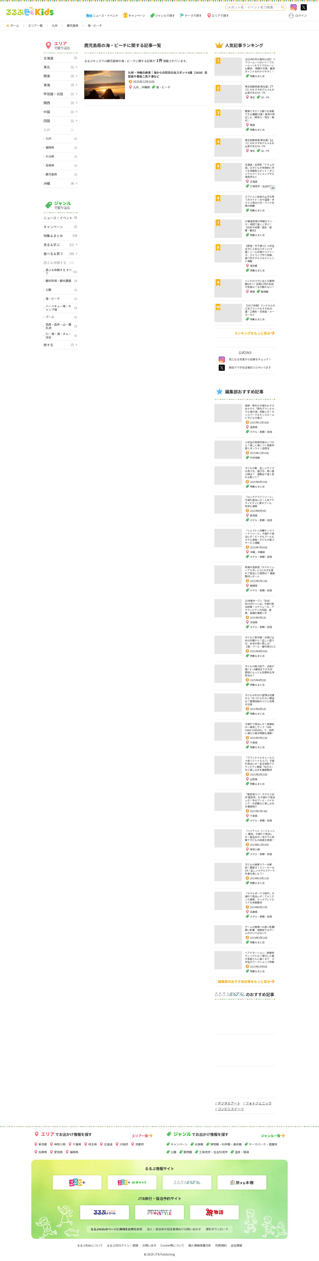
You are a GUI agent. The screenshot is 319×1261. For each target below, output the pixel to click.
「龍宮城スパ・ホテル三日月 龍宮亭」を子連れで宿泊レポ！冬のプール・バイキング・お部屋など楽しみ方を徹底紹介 (260, 800)
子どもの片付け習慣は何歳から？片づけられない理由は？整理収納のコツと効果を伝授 (259, 699)
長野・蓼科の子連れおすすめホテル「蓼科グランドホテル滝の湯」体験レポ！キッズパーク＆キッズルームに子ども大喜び (259, 411)
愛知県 (58, 1152)
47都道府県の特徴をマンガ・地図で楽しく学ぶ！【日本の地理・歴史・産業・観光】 (258, 225)
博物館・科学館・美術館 (226, 1144)
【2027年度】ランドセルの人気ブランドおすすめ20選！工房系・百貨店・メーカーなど (260, 310)
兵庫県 (253, 911)
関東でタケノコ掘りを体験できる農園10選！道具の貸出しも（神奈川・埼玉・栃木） (260, 115)
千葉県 (253, 742)
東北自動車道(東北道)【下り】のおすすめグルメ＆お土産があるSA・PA (259, 89)
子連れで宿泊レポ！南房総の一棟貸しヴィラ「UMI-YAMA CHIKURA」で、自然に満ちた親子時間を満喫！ (259, 728)
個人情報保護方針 (199, 1245)
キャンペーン (136, 15)
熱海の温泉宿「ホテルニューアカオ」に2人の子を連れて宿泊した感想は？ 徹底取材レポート (260, 571)
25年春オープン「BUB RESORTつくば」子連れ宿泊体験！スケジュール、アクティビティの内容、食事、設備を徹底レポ (259, 607)
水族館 (199, 1144)
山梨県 (253, 779)
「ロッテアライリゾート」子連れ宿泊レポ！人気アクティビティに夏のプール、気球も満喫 (259, 501)
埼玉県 (92, 1144)
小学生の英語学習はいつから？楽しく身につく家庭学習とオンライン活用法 (259, 445)
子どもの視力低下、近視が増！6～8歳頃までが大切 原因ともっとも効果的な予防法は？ (260, 670)
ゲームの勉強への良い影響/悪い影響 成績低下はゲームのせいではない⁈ (260, 930)
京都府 (139, 1144)
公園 (173, 1152)
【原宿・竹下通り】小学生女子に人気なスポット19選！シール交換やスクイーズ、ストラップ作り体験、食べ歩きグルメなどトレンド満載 (259, 253)
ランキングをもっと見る (252, 333)
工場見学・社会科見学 (213, 1152)
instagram (222, 360)
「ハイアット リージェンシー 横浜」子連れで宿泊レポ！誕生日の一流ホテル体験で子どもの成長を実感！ (260, 835)
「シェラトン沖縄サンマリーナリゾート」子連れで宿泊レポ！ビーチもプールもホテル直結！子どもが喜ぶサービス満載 (259, 536)
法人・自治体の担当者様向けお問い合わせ (174, 1229)
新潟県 (253, 515)
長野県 (253, 427)
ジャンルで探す (165, 15)
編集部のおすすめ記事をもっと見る (244, 981)
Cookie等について (172, 1245)
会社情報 (236, 1245)
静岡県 (253, 585)
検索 (282, 7)
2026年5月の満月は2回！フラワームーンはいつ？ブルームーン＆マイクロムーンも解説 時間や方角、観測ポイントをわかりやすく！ (260, 65)
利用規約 (221, 1245)
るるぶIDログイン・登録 (122, 1245)
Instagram (294, 7)
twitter (222, 368)
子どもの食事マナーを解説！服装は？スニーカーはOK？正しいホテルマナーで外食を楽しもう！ (260, 869)
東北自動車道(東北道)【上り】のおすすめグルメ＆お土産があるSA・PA (259, 143)
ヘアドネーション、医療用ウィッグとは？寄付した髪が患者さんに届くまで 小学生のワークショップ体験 (259, 957)
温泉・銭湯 (242, 1152)
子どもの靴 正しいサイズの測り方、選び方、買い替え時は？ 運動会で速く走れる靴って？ (259, 472)
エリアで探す (220, 15)
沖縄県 (145, 95)
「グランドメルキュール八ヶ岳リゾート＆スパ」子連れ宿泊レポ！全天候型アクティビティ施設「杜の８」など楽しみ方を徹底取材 (259, 763)
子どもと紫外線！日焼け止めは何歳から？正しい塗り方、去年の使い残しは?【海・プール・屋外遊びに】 (261, 641)
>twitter (304, 7)
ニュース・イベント (105, 15)
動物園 (188, 1152)
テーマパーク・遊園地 (263, 1144)
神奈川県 (255, 849)
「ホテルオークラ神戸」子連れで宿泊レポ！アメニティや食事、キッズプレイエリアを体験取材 (259, 897)
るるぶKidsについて (90, 1245)
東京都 (42, 1144)
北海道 (108, 1144)
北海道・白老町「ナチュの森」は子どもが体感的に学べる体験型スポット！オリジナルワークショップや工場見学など (259, 170)
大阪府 (124, 1144)
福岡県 (74, 1152)
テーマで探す (193, 15)
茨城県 (253, 622)
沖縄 (253, 552)
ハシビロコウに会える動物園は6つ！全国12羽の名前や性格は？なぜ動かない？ (259, 284)
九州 (136, 95)
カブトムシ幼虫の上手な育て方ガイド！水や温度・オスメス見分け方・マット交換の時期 (259, 201)
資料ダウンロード (217, 1229)
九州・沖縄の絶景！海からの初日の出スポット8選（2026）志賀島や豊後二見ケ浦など (166, 78)
